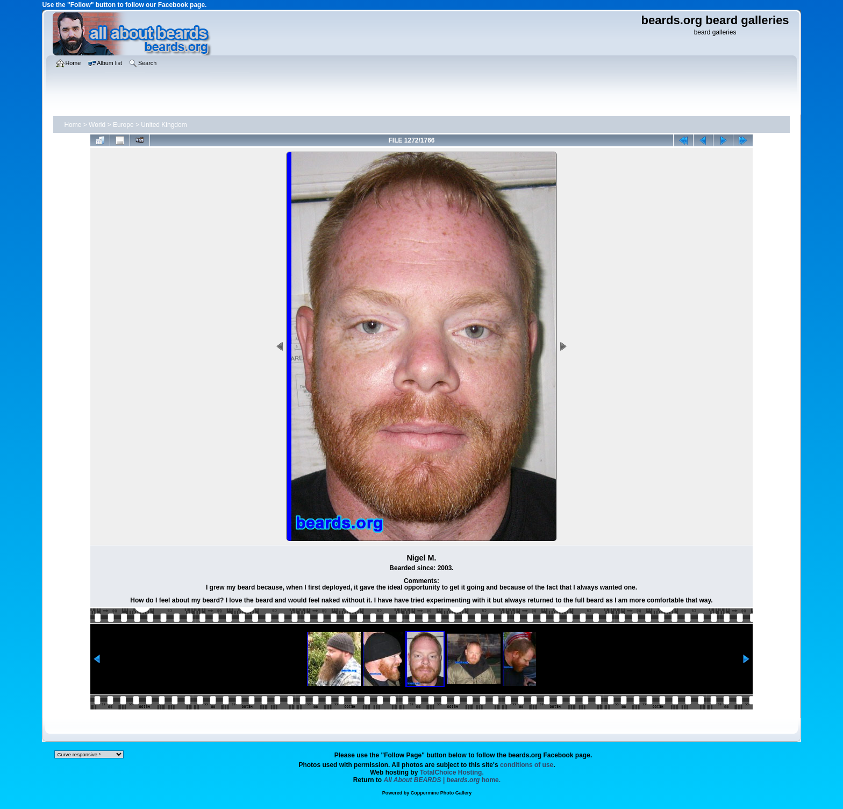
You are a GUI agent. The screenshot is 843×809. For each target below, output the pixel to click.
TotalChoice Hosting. (452, 772)
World (97, 125)
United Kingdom (164, 125)
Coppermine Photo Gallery (441, 793)
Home (72, 125)
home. (442, 780)
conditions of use (526, 765)
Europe (123, 125)
